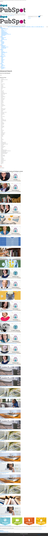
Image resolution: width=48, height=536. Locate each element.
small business (2, 158)
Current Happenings (3, 105)
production (2, 145)
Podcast (2, 141)
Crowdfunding (2, 104)
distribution (2, 110)
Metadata (2, 135)
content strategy (2, 99)
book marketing (2, 92)
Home (1, 27)
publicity (2, 148)
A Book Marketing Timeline (2, 483)
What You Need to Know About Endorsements (4, 418)
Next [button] (47, 26)
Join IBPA (11, 15)
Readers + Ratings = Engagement (3, 332)
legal (1, 128)
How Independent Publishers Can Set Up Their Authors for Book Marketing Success (8, 343)
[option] (10, 26)
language (2, 127)
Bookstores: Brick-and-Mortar (4, 93)
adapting (2, 80)
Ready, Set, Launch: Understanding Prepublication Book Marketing (6, 375)
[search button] (39, 16)
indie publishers (2, 123)
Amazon (2, 84)
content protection (3, 98)
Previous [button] (1, 26)
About (8, 15)
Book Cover (2, 91)
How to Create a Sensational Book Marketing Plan (5, 192)
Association (2, 85)
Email (1, 115)
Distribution (2, 49)
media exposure (2, 133)
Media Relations (2, 134)
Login (13, 15)
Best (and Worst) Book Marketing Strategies (4, 181)
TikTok (1, 163)
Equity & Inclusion (3, 116)
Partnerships (2, 139)
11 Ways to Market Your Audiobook (3, 278)
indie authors (2, 122)
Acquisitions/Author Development (4, 79)
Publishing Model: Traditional (4, 153)
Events (1, 117)
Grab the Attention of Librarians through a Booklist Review (6, 289)
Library (1, 129)
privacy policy (39, 534)
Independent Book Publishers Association (4, 531)
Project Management (3, 146)
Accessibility (2, 78)
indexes (2, 121)
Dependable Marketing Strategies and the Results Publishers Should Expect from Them (8, 321)
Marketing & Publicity (3, 56)
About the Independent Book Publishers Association (5, 525)
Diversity (2, 111)
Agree (23, 535)
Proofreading (2, 147)
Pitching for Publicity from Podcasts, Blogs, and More (5, 235)
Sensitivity (2, 157)
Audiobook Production (3, 87)
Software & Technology (3, 160)
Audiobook (2, 86)
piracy (1, 140)
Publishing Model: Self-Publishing (4, 152)
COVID (1, 103)
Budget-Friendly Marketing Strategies (3, 224)
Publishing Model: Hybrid (3, 151)
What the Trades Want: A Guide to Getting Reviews (5, 515)
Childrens (2, 97)
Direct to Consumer (3, 109)
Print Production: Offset (3, 142)
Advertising (2, 81)
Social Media (2, 159)
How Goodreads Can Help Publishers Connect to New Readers (6, 386)
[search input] (33, 16)
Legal (1, 63)
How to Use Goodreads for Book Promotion (4, 472)
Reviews (2, 154)
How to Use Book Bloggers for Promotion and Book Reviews (6, 429)
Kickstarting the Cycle (2, 440)
